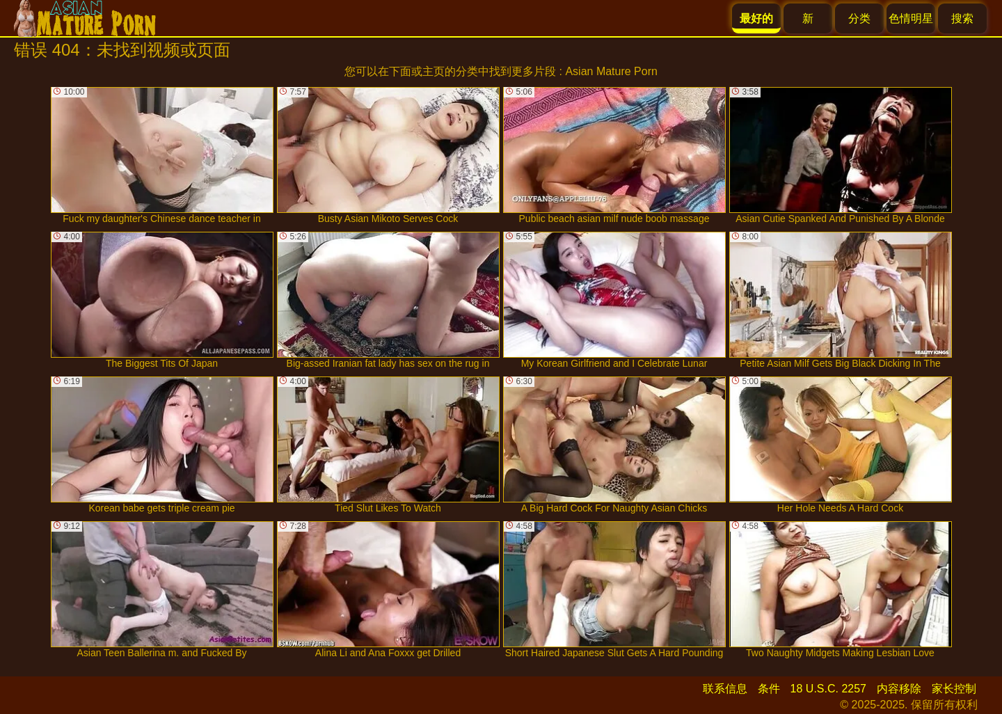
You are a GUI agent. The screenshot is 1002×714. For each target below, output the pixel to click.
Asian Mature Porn (611, 71)
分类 (859, 18)
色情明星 (911, 18)
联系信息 (725, 689)
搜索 (962, 18)
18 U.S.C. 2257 (828, 689)
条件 (769, 689)
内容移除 (899, 689)
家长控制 (954, 689)
